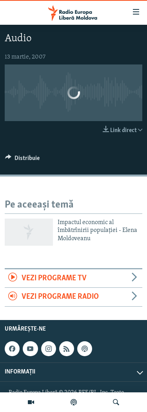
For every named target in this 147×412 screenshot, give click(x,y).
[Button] (22, 160)
